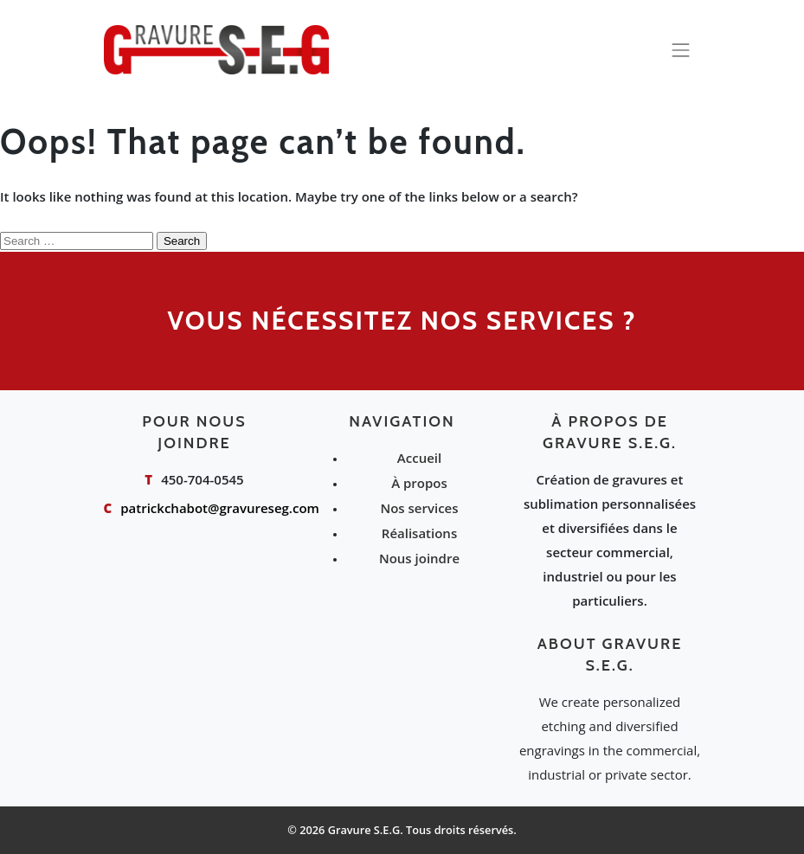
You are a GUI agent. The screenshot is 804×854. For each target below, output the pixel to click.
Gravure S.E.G (364, 830)
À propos (419, 482)
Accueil (419, 457)
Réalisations (419, 533)
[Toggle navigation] (681, 50)
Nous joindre (419, 558)
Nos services (419, 508)
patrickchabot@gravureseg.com (219, 508)
